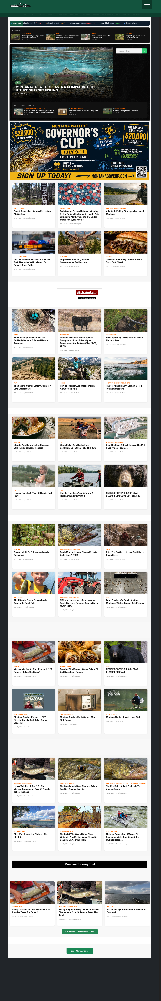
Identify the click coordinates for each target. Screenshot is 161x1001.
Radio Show (62, 15)
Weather (86, 15)
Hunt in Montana (20, 714)
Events (108, 549)
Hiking (62, 383)
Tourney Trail (107, 15)
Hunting (32, 15)
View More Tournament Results (79, 931)
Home (23, 15)
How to (63, 490)
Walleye (110, 906)
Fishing (42, 15)
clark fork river (20, 256)
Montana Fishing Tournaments (118, 383)
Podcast (51, 15)
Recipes (96, 15)
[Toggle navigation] (147, 4)
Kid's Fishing (18, 597)
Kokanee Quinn (65, 666)
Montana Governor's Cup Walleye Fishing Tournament (123, 783)
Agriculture (65, 334)
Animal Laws (65, 208)
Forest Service (19, 208)
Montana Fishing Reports (116, 208)
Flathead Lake (19, 831)
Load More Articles (79, 951)
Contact (136, 15)
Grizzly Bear (111, 334)
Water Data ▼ (75, 15)
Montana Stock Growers (69, 597)
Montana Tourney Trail (23, 783)
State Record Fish (123, 15)
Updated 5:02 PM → (143, 23)
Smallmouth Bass (67, 783)
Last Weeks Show (66, 714)
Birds (16, 334)
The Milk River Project (115, 442)
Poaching (63, 256)
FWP (15, 383)
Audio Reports (111, 714)
